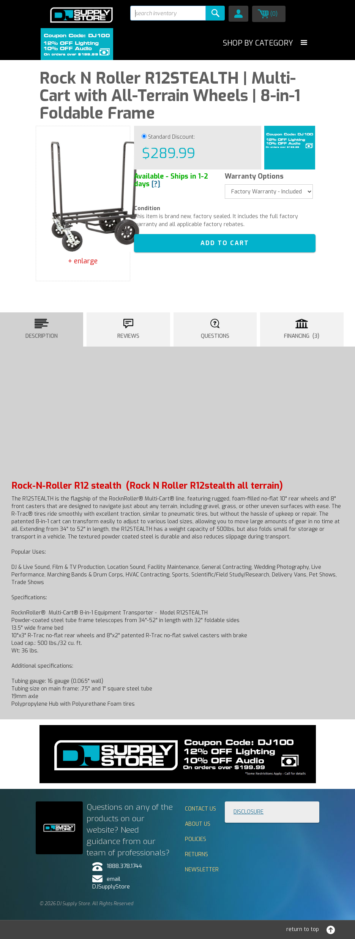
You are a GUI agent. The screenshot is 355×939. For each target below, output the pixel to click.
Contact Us (200, 808)
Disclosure (248, 811)
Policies (195, 839)
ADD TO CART (224, 243)
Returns (196, 854)
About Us (197, 824)
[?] (155, 183)
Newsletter (202, 869)
